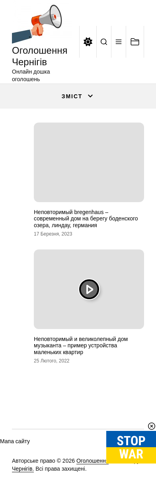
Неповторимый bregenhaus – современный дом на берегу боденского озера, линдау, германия (86, 219)
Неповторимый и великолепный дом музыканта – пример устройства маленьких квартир (81, 346)
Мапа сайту (15, 441)
